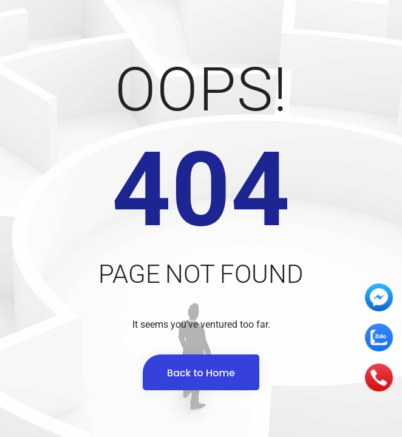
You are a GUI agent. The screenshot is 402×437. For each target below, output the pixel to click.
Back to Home (201, 373)
